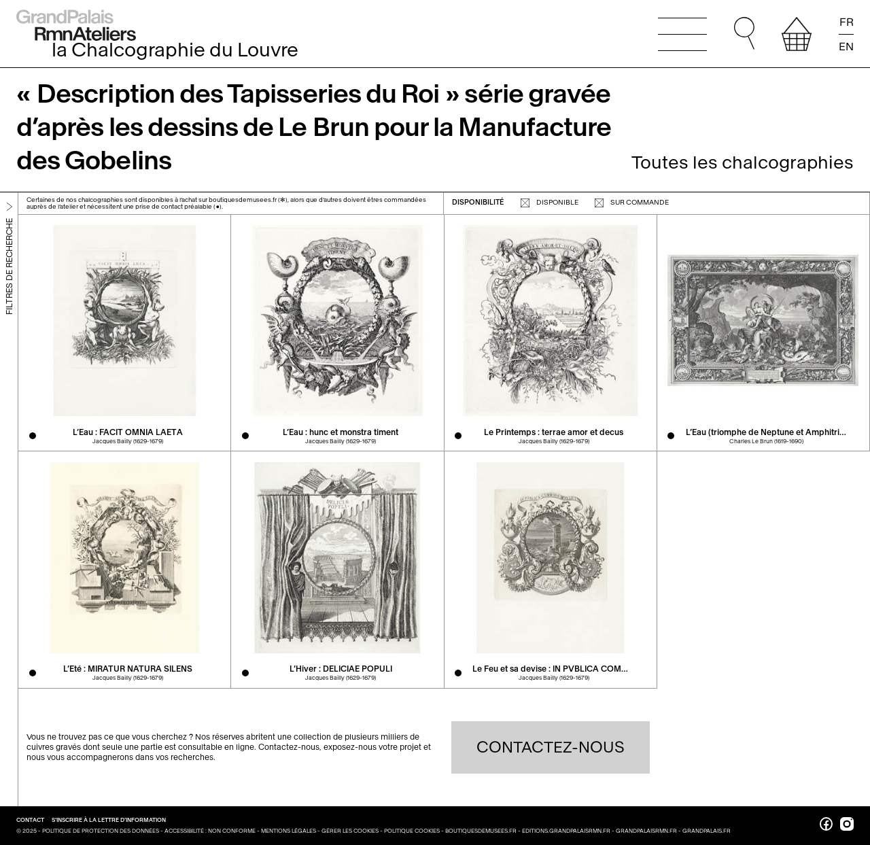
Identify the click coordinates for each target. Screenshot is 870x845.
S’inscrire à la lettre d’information (109, 820)
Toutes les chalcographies (742, 163)
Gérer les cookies (350, 830)
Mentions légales (288, 830)
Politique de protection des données (100, 830)
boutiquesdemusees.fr (481, 830)
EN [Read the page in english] (846, 46)
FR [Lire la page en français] (846, 22)
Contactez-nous (550, 747)
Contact (31, 820)
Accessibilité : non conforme (210, 830)
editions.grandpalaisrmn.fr (566, 830)
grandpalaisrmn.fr (646, 830)
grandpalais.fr (706, 830)
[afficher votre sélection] (797, 34)
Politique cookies (412, 830)
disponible (549, 203)
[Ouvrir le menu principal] (682, 34)
